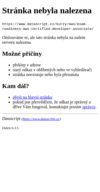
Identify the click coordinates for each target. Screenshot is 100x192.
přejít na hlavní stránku (32, 97)
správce (88, 107)
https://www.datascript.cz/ (41, 119)
